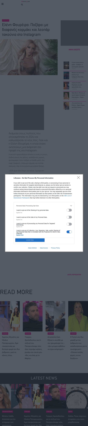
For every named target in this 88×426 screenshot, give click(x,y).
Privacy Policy (55, 248)
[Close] (79, 178)
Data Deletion (32, 248)
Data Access (44, 248)
